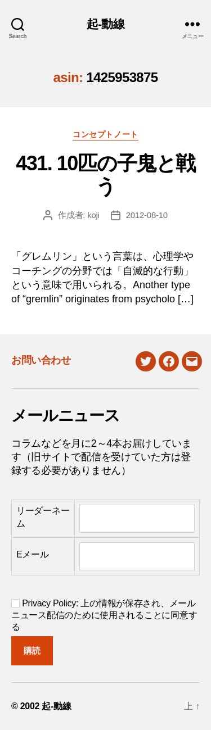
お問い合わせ (40, 360)
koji (93, 215)
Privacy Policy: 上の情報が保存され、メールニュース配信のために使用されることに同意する (104, 615)
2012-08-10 (147, 215)
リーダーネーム (42, 517)
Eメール (32, 554)
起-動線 (105, 24)
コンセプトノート (105, 134)
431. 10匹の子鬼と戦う (105, 175)
